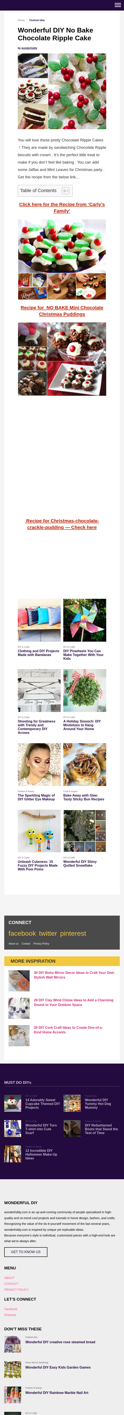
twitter (48, 933)
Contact (26, 943)
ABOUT (9, 1277)
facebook (22, 933)
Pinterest (10, 1315)
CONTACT (11, 1283)
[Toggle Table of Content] (63, 190)
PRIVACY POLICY (16, 1289)
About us (13, 943)
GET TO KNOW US (26, 1252)
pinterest (73, 933)
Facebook (10, 1309)
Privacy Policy (41, 943)
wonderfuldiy (29, 48)
